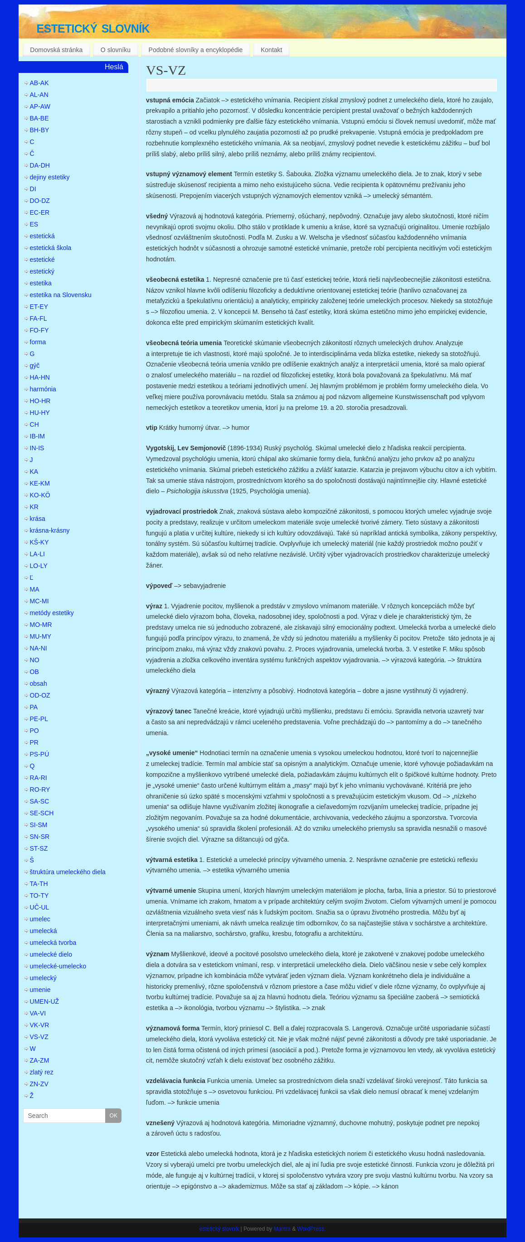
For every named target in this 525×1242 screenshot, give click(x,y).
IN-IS (37, 448)
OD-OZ (40, 695)
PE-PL (39, 718)
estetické (42, 259)
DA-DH (40, 165)
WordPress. (311, 1229)
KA (34, 471)
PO (34, 730)
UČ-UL (39, 907)
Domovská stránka (56, 49)
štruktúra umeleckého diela (68, 872)
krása (37, 518)
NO (34, 660)
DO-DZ (40, 200)
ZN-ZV (39, 1084)
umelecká (43, 930)
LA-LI (37, 554)
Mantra (282, 1229)
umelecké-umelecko (58, 966)
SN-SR (40, 836)
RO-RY (40, 789)
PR (34, 742)
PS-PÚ (39, 754)
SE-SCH (42, 813)
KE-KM (40, 483)
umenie (40, 989)
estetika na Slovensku (61, 294)
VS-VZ (166, 70)
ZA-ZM (39, 1060)
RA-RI (38, 777)
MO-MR (41, 624)
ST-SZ (39, 848)
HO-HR (40, 400)
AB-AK (39, 83)
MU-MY (40, 636)
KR (34, 506)
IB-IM (37, 436)
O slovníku (116, 49)
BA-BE (39, 118)
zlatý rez (41, 1072)
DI (33, 189)
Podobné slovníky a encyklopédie (196, 49)
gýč (35, 365)
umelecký (43, 978)
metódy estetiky (52, 612)
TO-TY (39, 895)
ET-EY (39, 306)
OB (34, 671)
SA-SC (39, 801)
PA (34, 707)
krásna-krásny (50, 530)
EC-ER (40, 212)
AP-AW (40, 106)
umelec (40, 919)
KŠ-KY (39, 542)
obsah (38, 683)
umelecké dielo (51, 954)
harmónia (43, 389)
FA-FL (38, 318)
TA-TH (39, 883)
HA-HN (40, 377)
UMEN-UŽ (44, 1001)
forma (38, 342)
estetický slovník (93, 27)
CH (34, 424)
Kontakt (271, 49)
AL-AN (39, 94)
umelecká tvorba (53, 942)
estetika (41, 283)
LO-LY (39, 565)
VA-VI (38, 1013)
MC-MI (39, 601)
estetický (42, 271)
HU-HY (40, 412)
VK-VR (39, 1025)
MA (34, 589)
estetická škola (51, 247)
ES (34, 224)
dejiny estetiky (50, 177)
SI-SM (39, 824)
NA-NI (38, 648)
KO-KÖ (40, 495)
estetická (42, 236)
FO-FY (39, 330)
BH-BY (39, 130)
